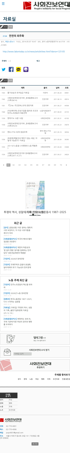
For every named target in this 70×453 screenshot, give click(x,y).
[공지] (6, 228)
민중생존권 (66, 379)
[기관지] (7, 259)
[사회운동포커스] (10, 239)
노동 (31, 379)
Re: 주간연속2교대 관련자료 (22, 105)
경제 (25, 379)
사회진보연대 (46, 6)
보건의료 (56, 379)
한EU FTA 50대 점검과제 (17, 132)
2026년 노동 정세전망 (19, 293)
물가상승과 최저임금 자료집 (18, 93)
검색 (68, 6)
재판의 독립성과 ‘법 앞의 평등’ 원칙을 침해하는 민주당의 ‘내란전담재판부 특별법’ (17, 250)
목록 (10, 27)
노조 (1, 410)
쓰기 (5, 27)
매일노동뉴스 (10, 42)
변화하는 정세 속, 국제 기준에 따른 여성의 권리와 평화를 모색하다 (18, 321)
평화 (43, 379)
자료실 (9, 19)
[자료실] (7, 308)
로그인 (35, 444)
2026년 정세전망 (35, 212)
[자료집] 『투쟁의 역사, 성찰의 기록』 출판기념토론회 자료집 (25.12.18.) (18, 310)
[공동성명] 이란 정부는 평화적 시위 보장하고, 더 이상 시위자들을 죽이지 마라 (18, 230)
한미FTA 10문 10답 (15, 118)
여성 (37, 379)
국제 (48, 379)
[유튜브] (7, 299)
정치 (19, 379)
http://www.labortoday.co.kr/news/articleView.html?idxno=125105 (34, 52)
